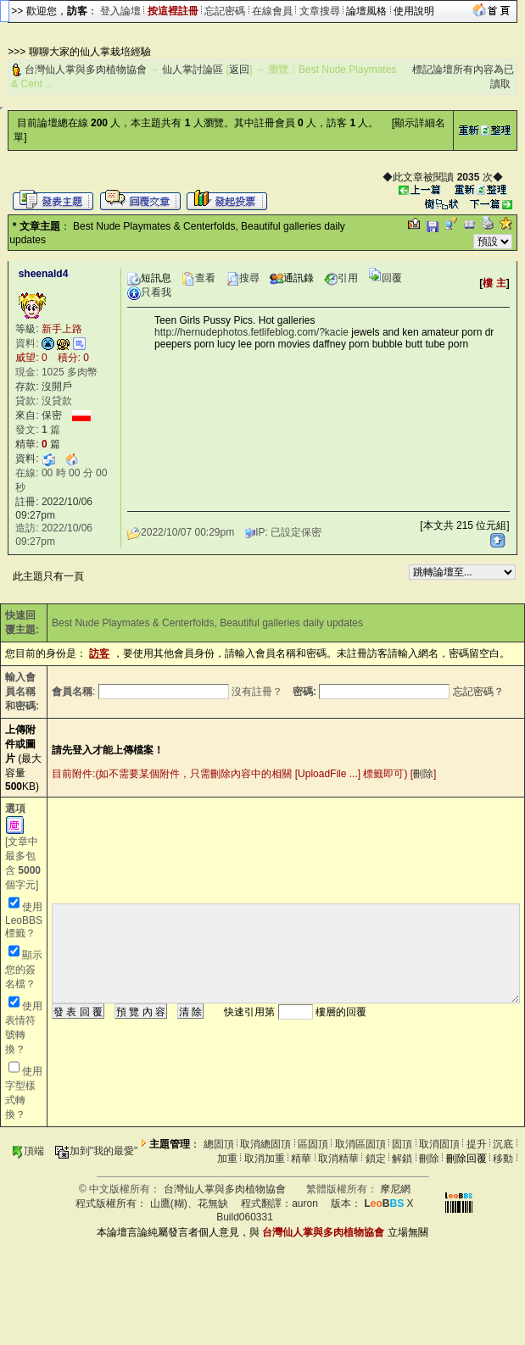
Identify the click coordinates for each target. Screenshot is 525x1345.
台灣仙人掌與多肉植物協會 (86, 69)
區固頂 (313, 1144)
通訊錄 (292, 278)
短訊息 (149, 278)
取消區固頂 (360, 1144)
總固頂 (219, 1144)
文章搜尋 (319, 11)
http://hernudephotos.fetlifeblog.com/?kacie (251, 332)
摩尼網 (395, 1189)
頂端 (27, 1151)
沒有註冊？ (257, 692)
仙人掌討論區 (192, 69)
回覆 (385, 278)
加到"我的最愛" (96, 1151)
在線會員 (272, 11)
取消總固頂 (265, 1144)
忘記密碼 (224, 11)
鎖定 (376, 1158)
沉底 (503, 1144)
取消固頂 (439, 1144)
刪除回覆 (466, 1158)
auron (305, 1203)
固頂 (402, 1144)
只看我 (149, 292)
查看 (198, 278)
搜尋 (243, 278)
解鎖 (402, 1158)
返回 (239, 69)
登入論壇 (120, 11)
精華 (301, 1158)
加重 (227, 1158)
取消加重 (264, 1158)
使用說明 (414, 11)
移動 (503, 1158)
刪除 (423, 774)
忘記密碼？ (478, 692)
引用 (341, 278)
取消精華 (338, 1158)
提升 (476, 1144)
